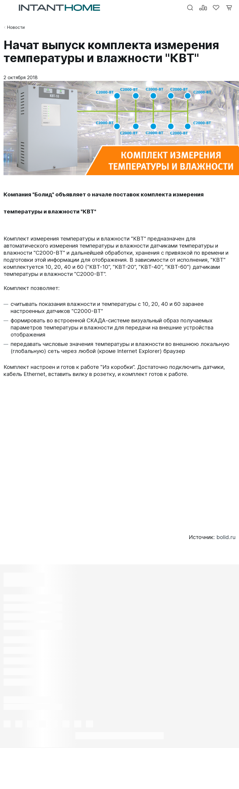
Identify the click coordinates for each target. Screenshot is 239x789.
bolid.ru (225, 537)
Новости (16, 27)
